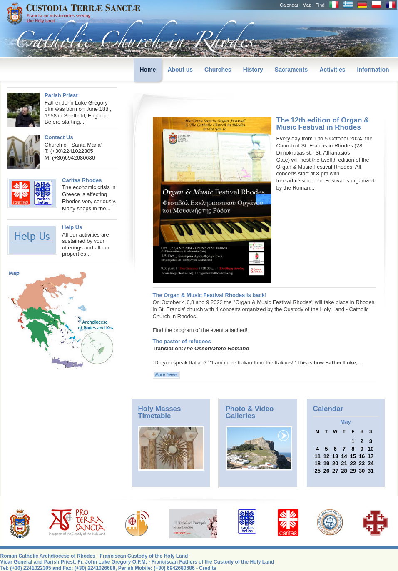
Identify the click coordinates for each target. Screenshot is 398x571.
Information (373, 69)
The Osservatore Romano (216, 348)
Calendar (289, 4)
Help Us (72, 227)
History (253, 69)
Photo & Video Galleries (250, 412)
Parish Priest (61, 95)
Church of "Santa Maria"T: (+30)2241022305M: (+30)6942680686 (73, 151)
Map (307, 4)
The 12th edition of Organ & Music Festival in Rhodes (322, 123)
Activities (332, 69)
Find (320, 4)
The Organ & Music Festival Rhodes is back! (210, 295)
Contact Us (59, 137)
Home (147, 69)
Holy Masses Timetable (159, 412)
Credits (207, 568)
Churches (217, 69)
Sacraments (291, 69)
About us (180, 69)
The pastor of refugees (182, 341)
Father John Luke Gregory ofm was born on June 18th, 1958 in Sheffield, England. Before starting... (78, 112)
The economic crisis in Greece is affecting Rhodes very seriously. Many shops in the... (62, 194)
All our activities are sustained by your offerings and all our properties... (85, 244)
